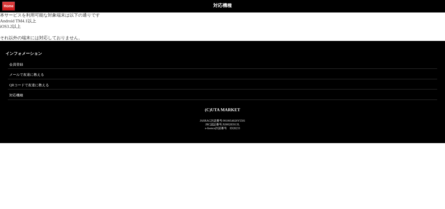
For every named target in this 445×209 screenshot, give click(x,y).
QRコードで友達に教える (29, 85)
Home (8, 6)
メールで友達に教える (26, 75)
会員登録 (16, 64)
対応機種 (16, 95)
